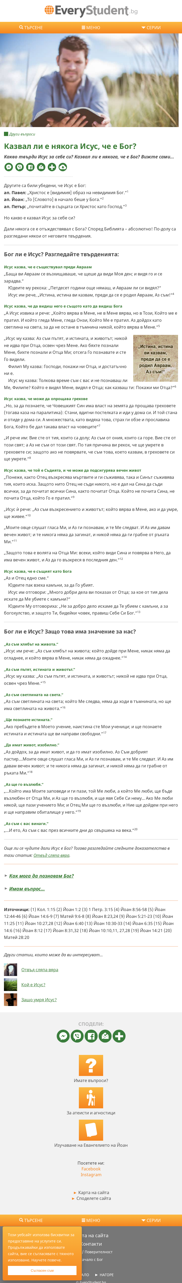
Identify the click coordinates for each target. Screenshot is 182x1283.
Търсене (33, 28)
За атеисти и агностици (91, 1113)
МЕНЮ (93, 28)
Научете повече (46, 1259)
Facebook (91, 1169)
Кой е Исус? (33, 985)
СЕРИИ (154, 28)
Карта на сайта (91, 1192)
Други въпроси (22, 134)
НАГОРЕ (107, 1274)
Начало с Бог (91, 1259)
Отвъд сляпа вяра (51, 855)
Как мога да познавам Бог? (41, 875)
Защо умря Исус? (39, 1000)
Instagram (91, 1175)
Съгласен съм (42, 1270)
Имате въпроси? (91, 1080)
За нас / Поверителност (91, 1251)
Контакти (91, 1244)
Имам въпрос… (27, 888)
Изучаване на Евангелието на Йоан (91, 1145)
